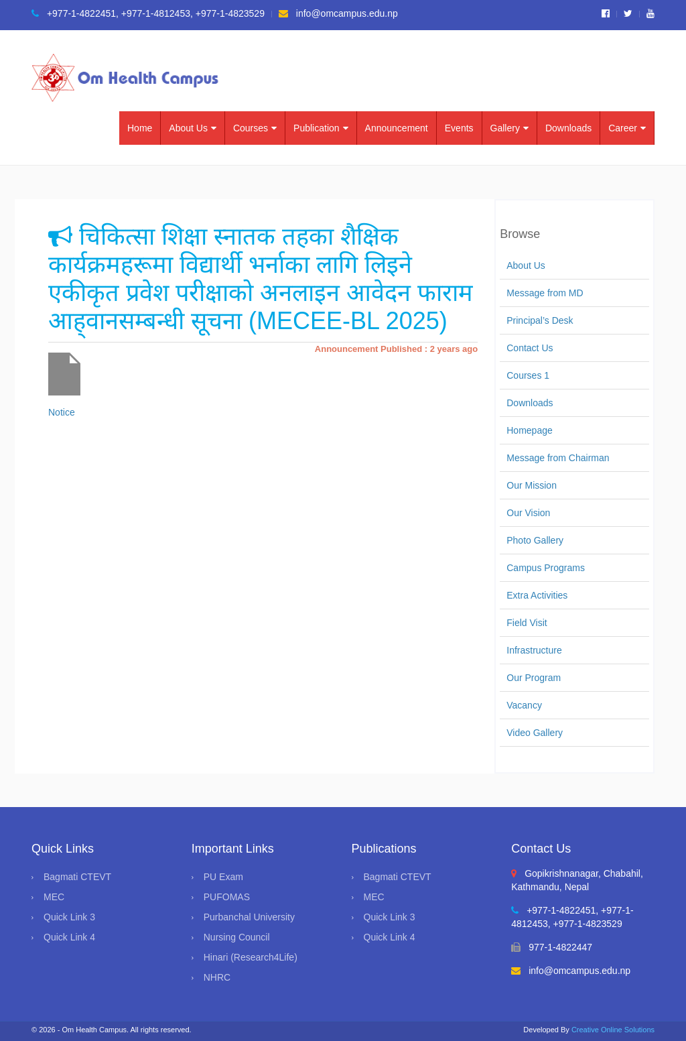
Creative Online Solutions (613, 1030)
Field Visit (526, 622)
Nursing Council (237, 937)
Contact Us (529, 348)
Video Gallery (534, 732)
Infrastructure (533, 650)
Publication (320, 128)
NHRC (217, 977)
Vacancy (524, 705)
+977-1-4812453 (155, 13)
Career (627, 128)
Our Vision (528, 512)
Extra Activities (536, 595)
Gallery (509, 128)
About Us (192, 128)
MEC (54, 897)
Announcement (396, 128)
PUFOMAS (227, 897)
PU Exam (223, 876)
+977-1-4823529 (230, 13)
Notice (61, 412)
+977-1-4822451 (73, 13)
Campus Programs (545, 567)
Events (459, 128)
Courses (255, 128)
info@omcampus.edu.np (338, 13)
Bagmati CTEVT (77, 876)
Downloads (568, 128)
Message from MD (544, 293)
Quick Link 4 (69, 937)
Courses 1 (527, 375)
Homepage (529, 430)
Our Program (533, 677)
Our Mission (531, 485)
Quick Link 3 (69, 917)
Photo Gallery (534, 540)
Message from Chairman (557, 457)
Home (139, 128)
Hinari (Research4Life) (250, 957)
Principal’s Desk (539, 320)
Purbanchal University (249, 917)
